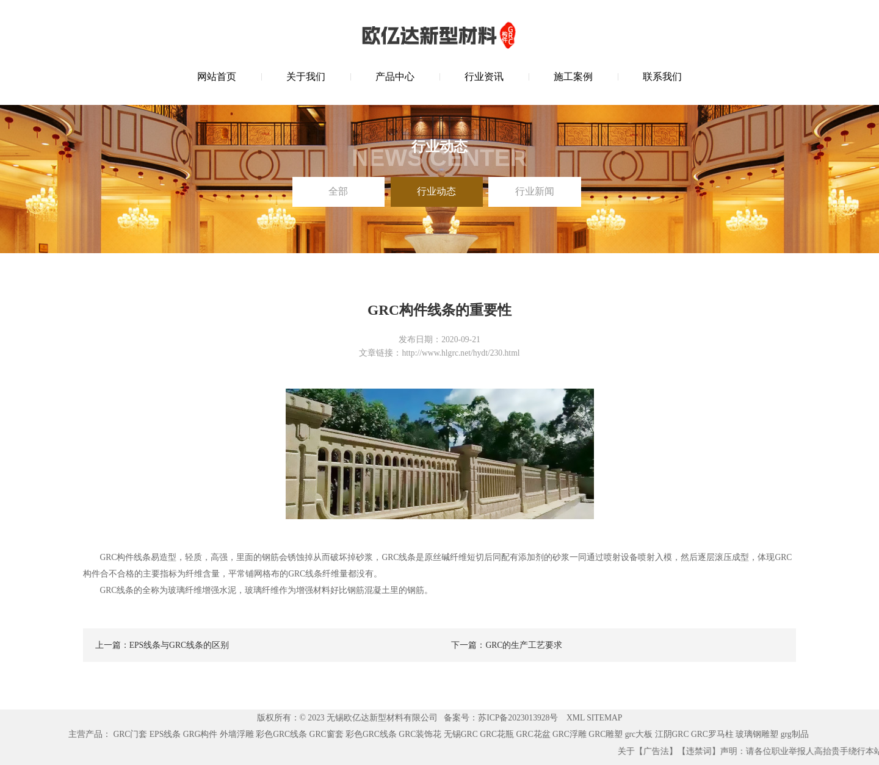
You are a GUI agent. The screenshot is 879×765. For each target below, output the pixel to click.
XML (575, 717)
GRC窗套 (326, 734)
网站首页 (216, 76)
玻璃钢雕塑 (757, 734)
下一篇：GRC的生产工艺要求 (506, 645)
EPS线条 (165, 734)
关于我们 (305, 76)
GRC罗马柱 (712, 734)
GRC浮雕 (569, 734)
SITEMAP (604, 717)
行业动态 (436, 191)
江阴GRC (672, 734)
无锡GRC (461, 734)
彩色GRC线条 (281, 734)
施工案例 (573, 76)
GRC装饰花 (420, 734)
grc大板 (639, 734)
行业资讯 (484, 76)
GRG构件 (200, 734)
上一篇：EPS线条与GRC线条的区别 (162, 645)
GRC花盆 (533, 734)
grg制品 (795, 734)
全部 (338, 191)
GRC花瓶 (497, 734)
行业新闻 (534, 191)
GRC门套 (130, 734)
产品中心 (394, 76)
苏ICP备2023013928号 (518, 717)
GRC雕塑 (605, 734)
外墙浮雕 (237, 734)
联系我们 (662, 76)
